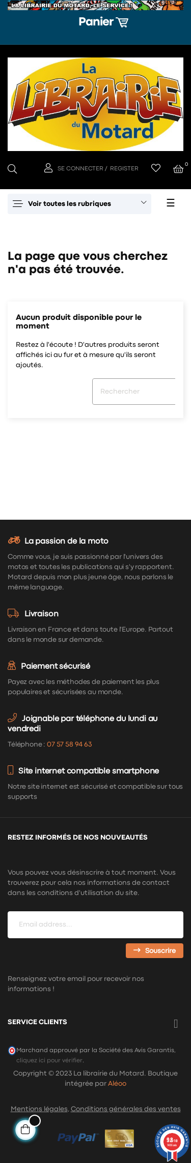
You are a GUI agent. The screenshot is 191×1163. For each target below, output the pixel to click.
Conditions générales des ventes (126, 1109)
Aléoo (117, 1084)
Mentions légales (39, 1109)
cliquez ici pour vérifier (49, 1060)
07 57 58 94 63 (69, 744)
